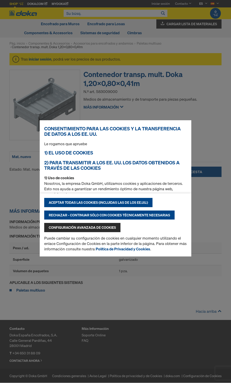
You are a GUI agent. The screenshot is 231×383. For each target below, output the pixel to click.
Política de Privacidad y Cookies (123, 249)
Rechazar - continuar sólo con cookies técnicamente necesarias (109, 215)
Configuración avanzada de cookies (82, 227)
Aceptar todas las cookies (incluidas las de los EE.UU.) (98, 202)
